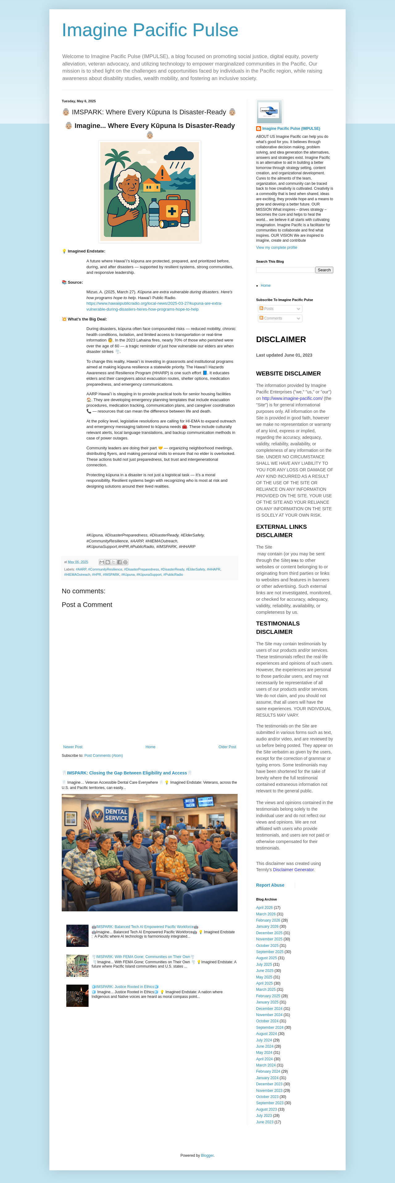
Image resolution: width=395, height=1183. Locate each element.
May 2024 (264, 1052)
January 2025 (267, 1002)
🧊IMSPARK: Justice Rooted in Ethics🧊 (125, 987)
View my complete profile (276, 247)
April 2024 (264, 1059)
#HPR (96, 574)
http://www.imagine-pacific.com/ (292, 398)
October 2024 (267, 1021)
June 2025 (264, 971)
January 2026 (267, 926)
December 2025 (269, 933)
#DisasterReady (172, 569)
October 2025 (267, 945)
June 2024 (264, 1046)
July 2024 (264, 1040)
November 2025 (269, 939)
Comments (271, 318)
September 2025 (270, 952)
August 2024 (266, 1034)
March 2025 (266, 989)
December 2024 (269, 1009)
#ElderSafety (195, 569)
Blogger (207, 1155)
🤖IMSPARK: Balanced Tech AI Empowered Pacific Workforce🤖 (145, 927)
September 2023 (270, 1103)
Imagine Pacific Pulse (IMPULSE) (291, 128)
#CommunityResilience (105, 569)
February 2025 (268, 996)
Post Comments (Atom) (103, 755)
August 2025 (266, 958)
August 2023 (266, 1109)
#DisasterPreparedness (141, 569)
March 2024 (266, 1065)
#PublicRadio (173, 574)
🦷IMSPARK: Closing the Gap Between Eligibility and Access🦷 (127, 772)
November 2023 (269, 1090)
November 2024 (269, 1015)
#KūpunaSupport (148, 574)
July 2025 (264, 964)
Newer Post (72, 747)
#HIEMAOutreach (77, 574)
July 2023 (264, 1115)
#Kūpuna (128, 574)
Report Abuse (270, 885)
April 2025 (264, 983)
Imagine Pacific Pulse (150, 29)
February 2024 (268, 1071)
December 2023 (269, 1084)
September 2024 (270, 1027)
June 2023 (264, 1122)
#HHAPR (213, 569)
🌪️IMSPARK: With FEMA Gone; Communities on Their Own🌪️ (143, 957)
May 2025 (264, 977)
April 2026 (264, 907)
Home (151, 747)
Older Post (227, 747)
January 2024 (267, 1078)
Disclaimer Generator (293, 869)
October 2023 (267, 1097)
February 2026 (268, 920)
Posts (266, 309)
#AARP (81, 569)
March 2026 (266, 914)
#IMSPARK (111, 574)
